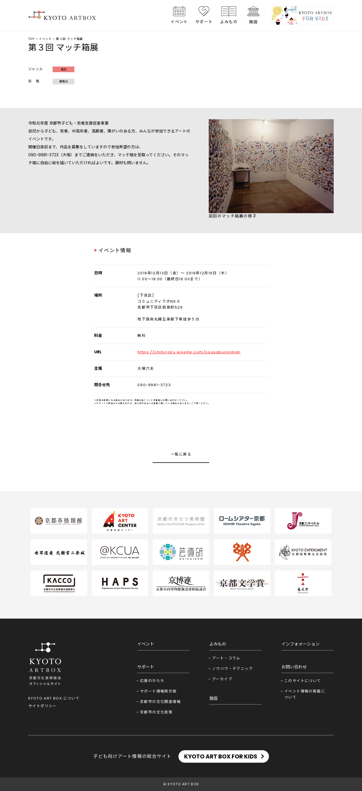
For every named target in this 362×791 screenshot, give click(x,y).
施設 (253, 22)
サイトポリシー (42, 706)
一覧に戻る (181, 454)
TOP (31, 39)
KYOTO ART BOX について (53, 698)
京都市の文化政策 (156, 712)
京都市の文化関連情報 (160, 701)
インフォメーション (300, 644)
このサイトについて (302, 680)
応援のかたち (152, 680)
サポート (204, 22)
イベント (179, 22)
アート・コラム (226, 658)
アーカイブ (222, 679)
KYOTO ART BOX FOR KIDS (220, 756)
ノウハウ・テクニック (232, 668)
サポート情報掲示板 (158, 691)
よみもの (229, 22)
